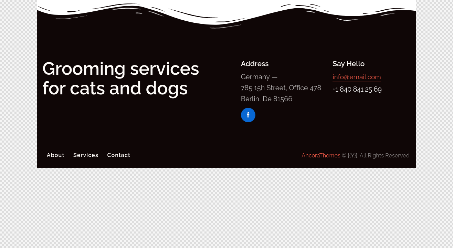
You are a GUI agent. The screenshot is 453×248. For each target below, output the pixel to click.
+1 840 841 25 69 (357, 89)
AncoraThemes (321, 155)
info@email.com (358, 77)
